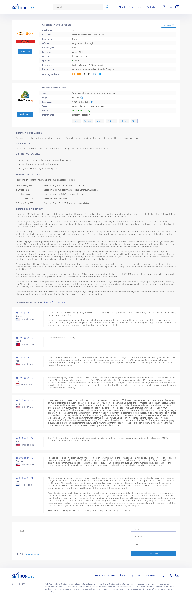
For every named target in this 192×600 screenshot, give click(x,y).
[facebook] (163, 7)
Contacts (150, 7)
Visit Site (25, 51)
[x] (170, 7)
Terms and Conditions (104, 575)
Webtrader (25, 114)
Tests (139, 7)
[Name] (153, 529)
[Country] (153, 536)
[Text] (71, 536)
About (122, 7)
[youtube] (177, 7)
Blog (131, 7)
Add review (153, 553)
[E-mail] (153, 544)
